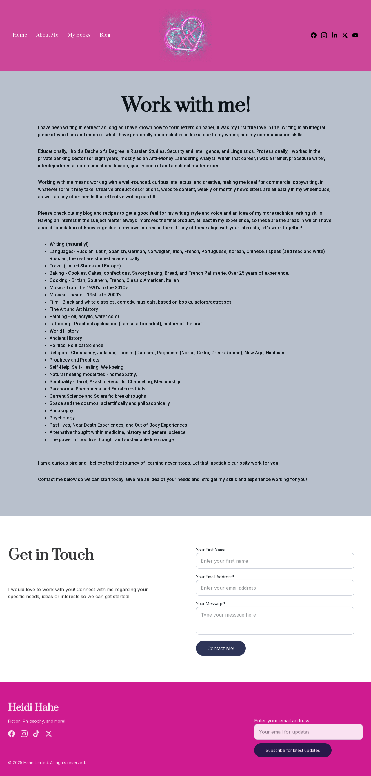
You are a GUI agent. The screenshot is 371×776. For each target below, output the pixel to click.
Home (20, 35)
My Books (79, 35)
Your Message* (210, 613)
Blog (105, 35)
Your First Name (211, 559)
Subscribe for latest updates (293, 753)
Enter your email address (281, 724)
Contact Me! (221, 658)
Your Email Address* (215, 586)
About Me (47, 35)
